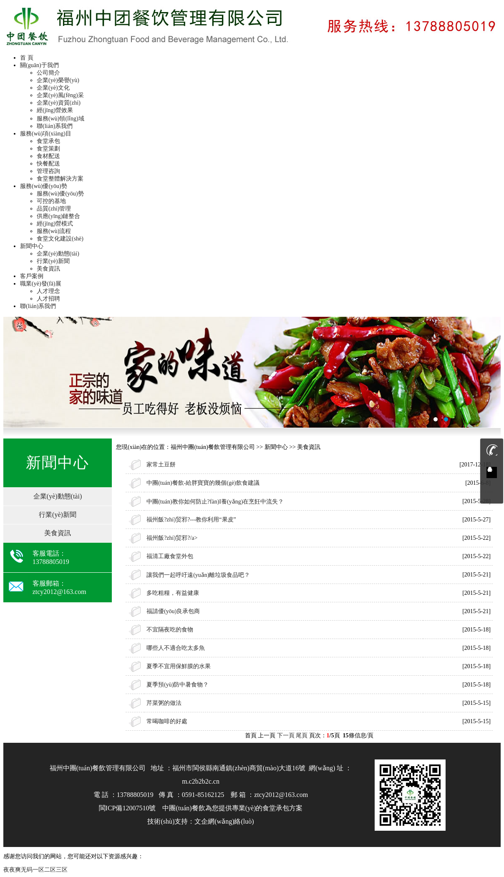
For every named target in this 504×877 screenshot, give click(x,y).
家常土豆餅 (161, 464)
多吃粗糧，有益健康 (172, 593)
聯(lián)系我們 (55, 126)
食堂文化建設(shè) (60, 239)
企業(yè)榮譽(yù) (58, 80)
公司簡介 (48, 73)
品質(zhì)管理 (54, 208)
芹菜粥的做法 (163, 703)
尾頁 (301, 735)
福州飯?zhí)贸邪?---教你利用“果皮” (191, 519)
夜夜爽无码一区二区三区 (35, 870)
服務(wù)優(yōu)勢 (43, 186)
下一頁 (286, 735)
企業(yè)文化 (53, 88)
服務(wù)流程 (54, 231)
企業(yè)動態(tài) (58, 254)
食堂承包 (48, 141)
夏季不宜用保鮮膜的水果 (178, 666)
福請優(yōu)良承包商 (173, 611)
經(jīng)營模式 (55, 224)
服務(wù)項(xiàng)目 (45, 133)
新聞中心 (31, 246)
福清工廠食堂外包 (169, 556)
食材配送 (48, 156)
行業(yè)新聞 (53, 261)
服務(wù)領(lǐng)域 (60, 118)
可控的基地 (51, 201)
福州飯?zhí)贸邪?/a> (171, 538)
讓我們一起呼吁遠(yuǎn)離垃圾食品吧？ (198, 575)
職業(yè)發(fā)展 (40, 284)
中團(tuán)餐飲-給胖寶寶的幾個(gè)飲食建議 (203, 483)
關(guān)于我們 (39, 65)
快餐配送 (48, 163)
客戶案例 (31, 276)
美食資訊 (48, 269)
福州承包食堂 (252, 372)
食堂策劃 (48, 148)
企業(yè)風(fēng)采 (60, 95)
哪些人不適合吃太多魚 (175, 648)
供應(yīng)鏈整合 (58, 216)
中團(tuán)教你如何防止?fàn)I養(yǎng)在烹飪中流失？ (215, 502)
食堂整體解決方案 (60, 178)
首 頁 (26, 58)
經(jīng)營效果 (55, 110)
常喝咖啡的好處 (166, 721)
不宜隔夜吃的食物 (169, 629)
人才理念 (48, 291)
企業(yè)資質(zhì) (59, 103)
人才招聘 (48, 299)
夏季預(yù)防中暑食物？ (177, 685)
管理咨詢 (48, 171)
